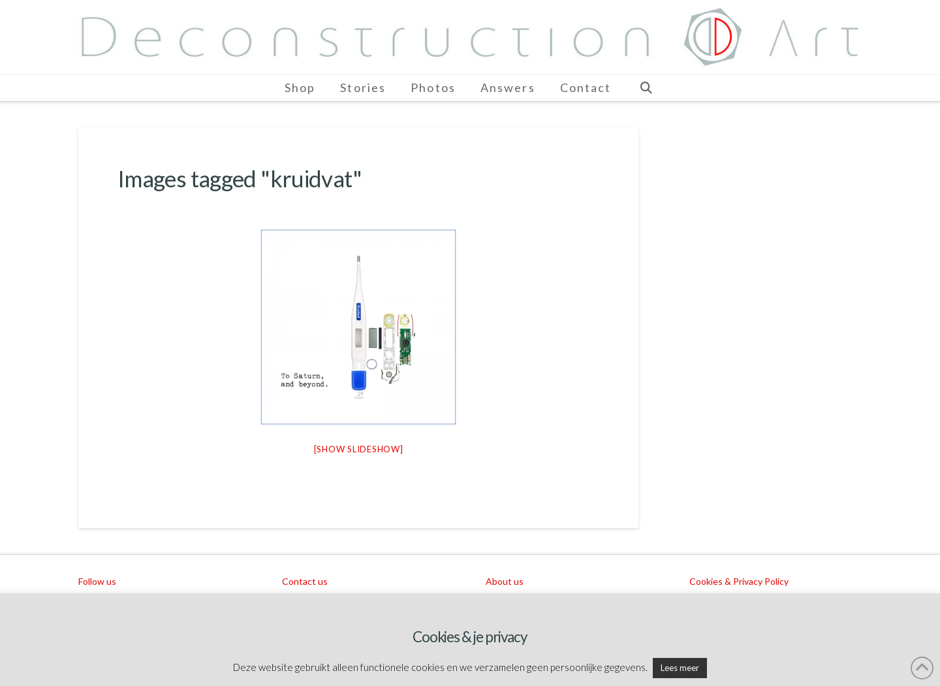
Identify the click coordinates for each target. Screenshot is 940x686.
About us (505, 581)
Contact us (305, 581)
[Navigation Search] (645, 88)
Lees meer (680, 668)
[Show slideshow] (358, 449)
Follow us (97, 581)
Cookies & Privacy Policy (739, 581)
